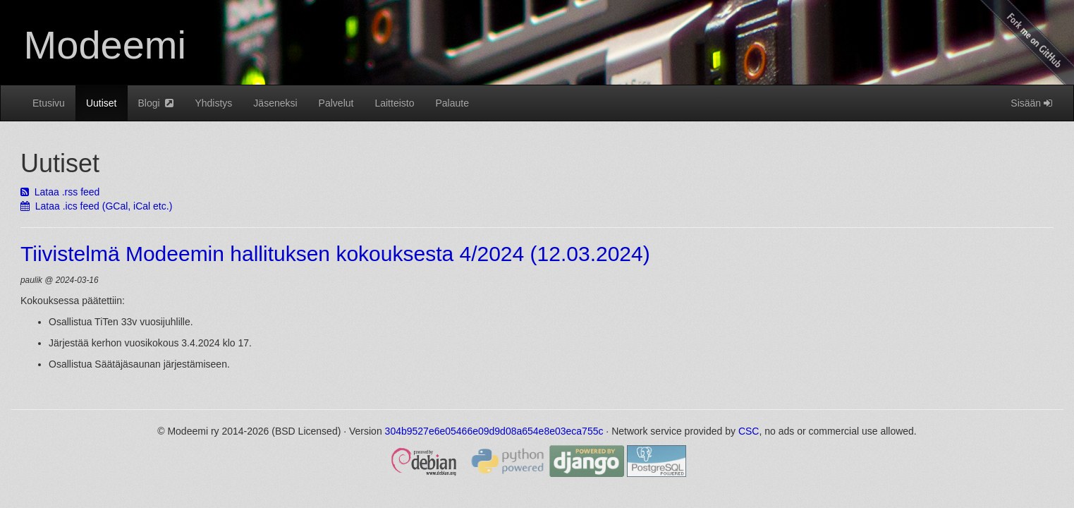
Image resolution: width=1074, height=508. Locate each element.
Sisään (1031, 103)
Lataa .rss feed (59, 192)
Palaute (451, 103)
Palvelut (336, 103)
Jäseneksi (275, 103)
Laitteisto (394, 103)
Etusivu (48, 103)
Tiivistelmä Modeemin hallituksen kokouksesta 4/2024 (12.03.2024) (335, 253)
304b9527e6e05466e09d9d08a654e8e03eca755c (494, 431)
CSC (748, 431)
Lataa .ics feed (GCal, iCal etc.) (96, 206)
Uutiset (101, 103)
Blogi (156, 103)
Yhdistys (213, 103)
